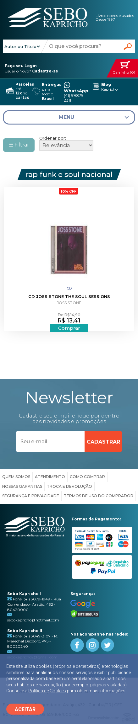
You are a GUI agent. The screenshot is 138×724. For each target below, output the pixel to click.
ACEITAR (25, 709)
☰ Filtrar (19, 145)
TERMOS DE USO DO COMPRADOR (98, 495)
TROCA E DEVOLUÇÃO (69, 486)
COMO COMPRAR (87, 476)
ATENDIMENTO (50, 476)
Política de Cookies (47, 690)
